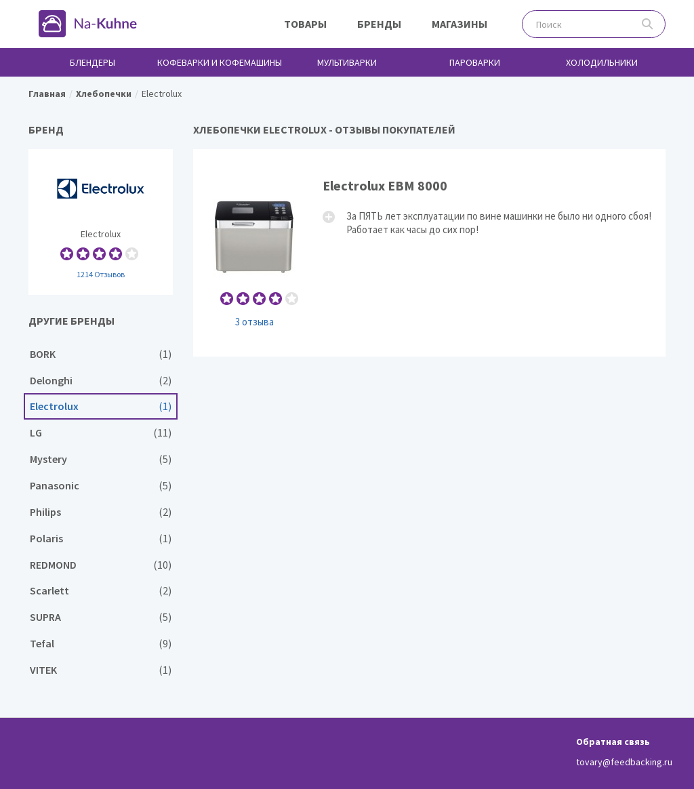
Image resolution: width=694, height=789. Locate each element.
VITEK (100, 670)
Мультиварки (347, 62)
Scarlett (100, 591)
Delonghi (100, 380)
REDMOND (100, 565)
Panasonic (100, 486)
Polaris (100, 538)
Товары (305, 24)
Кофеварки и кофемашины (219, 62)
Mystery (100, 459)
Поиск (647, 24)
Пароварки (474, 62)
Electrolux (100, 222)
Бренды (379, 24)
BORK (100, 354)
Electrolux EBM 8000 (430, 252)
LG (100, 433)
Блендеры (92, 62)
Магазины (459, 24)
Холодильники (602, 62)
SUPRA (100, 617)
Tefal (100, 643)
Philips (100, 512)
